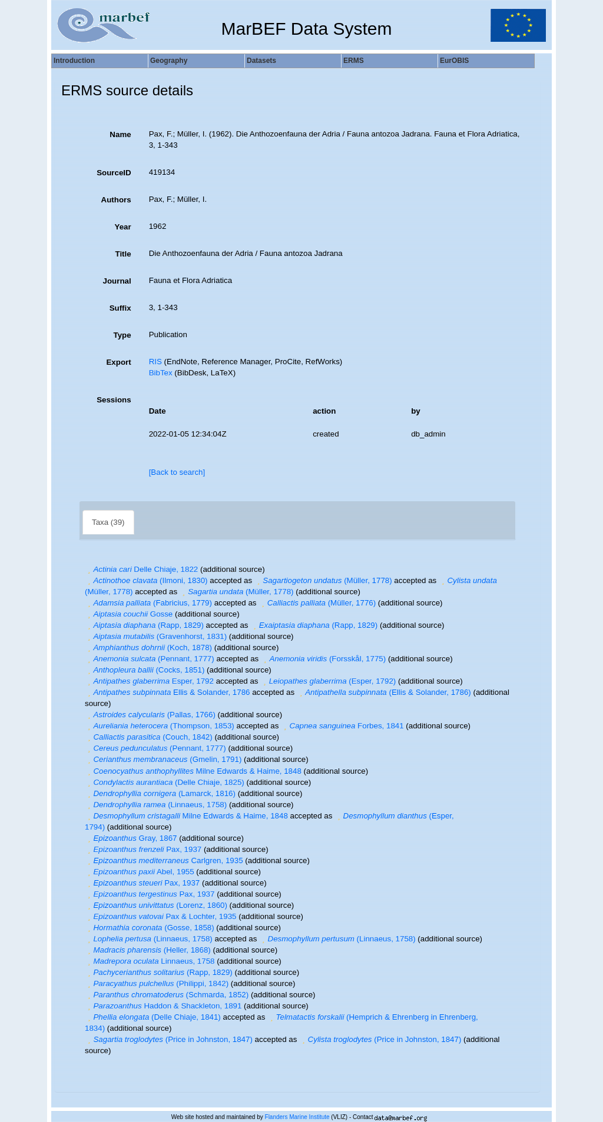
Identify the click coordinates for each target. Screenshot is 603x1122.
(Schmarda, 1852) (167, 994)
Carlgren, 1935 (164, 860)
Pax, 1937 (143, 849)
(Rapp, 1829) (144, 625)
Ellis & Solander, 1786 (167, 692)
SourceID (114, 172)
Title (123, 253)
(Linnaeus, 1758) (156, 804)
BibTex (161, 372)
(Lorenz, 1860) (156, 905)
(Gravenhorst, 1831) (156, 636)
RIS (155, 361)
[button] (89, 569)
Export (118, 362)
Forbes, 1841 (342, 725)
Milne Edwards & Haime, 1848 (193, 771)
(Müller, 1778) (323, 580)
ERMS (353, 60)
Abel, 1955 (139, 871)
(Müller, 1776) (317, 602)
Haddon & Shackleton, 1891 (163, 1005)
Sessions (114, 399)
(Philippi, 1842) (156, 983)
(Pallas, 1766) (150, 714)
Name (120, 134)
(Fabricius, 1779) (148, 602)
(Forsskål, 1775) (323, 658)
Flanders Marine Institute (297, 1117)
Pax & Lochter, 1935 (161, 916)
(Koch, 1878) (148, 647)
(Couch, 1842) (149, 737)
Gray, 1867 (131, 838)
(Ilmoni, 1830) (146, 580)
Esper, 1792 (149, 681)
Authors (116, 199)
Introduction (74, 60)
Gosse (129, 614)
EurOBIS (454, 60)
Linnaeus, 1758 (149, 961)
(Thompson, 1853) (159, 725)
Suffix (120, 308)
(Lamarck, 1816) (160, 793)
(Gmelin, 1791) (163, 759)
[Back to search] (177, 472)
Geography (168, 60)
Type (122, 335)
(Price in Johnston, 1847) (169, 1039)
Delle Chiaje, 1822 (141, 569)
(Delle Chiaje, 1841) (153, 1017)
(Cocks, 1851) (144, 669)
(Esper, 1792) (328, 681)
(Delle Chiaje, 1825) (164, 782)
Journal (117, 281)
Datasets (261, 60)
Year (122, 226)
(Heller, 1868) (148, 949)
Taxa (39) (108, 522)
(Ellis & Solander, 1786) (384, 692)
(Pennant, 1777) (149, 658)
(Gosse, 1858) (149, 927)
